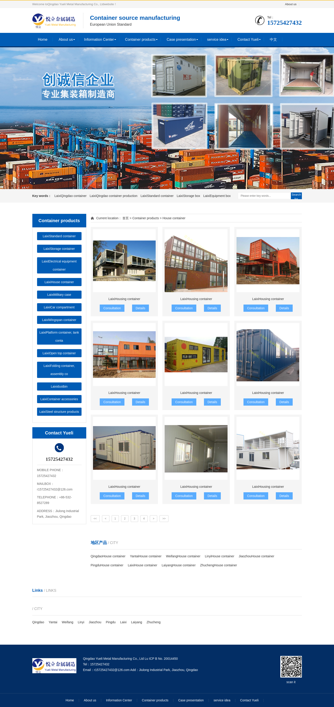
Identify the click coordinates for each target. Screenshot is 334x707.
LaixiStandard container (158, 196)
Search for (296, 196)
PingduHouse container (107, 565)
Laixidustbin (59, 386)
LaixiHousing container (124, 299)
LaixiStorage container (59, 249)
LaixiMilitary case (59, 294)
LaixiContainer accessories (59, 399)
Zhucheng (154, 622)
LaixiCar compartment (59, 307)
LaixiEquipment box (217, 196)
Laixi (123, 622)
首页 (125, 218)
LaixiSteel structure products (59, 411)
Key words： (41, 196)
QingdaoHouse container (108, 556)
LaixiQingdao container (70, 196)
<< (95, 518)
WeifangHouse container (183, 556)
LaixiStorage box (189, 196)
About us (290, 4)
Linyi (81, 622)
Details (140, 308)
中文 (273, 39)
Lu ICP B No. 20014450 (161, 658)
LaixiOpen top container (59, 353)
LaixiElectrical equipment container (59, 265)
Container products (140, 39)
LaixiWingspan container (59, 320)
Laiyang (136, 622)
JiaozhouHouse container (256, 556)
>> (164, 518)
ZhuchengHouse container (218, 565)
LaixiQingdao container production (114, 196)
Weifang (67, 622)
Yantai (53, 622)
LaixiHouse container (59, 282)
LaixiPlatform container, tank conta (59, 336)
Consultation (112, 308)
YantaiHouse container (145, 556)
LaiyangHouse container (179, 565)
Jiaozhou (95, 622)
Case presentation (181, 39)
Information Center (99, 39)
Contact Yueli (248, 39)
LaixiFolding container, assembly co (59, 370)
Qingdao (38, 622)
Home (43, 39)
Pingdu (111, 622)
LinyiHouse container (219, 556)
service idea (216, 39)
